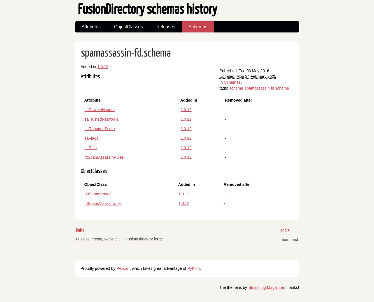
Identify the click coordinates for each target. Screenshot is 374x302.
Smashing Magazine (266, 287)
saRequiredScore (100, 129)
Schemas (198, 26)
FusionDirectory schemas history (147, 10)
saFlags (91, 138)
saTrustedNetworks (101, 119)
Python (194, 268)
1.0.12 (102, 66)
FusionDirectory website (97, 239)
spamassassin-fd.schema (126, 53)
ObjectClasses (128, 26)
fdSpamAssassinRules (104, 157)
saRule (91, 148)
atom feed (289, 239)
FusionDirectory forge (144, 239)
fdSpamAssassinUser (103, 203)
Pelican (123, 268)
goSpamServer (98, 194)
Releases (165, 26)
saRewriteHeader (100, 109)
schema (236, 88)
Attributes (91, 26)
